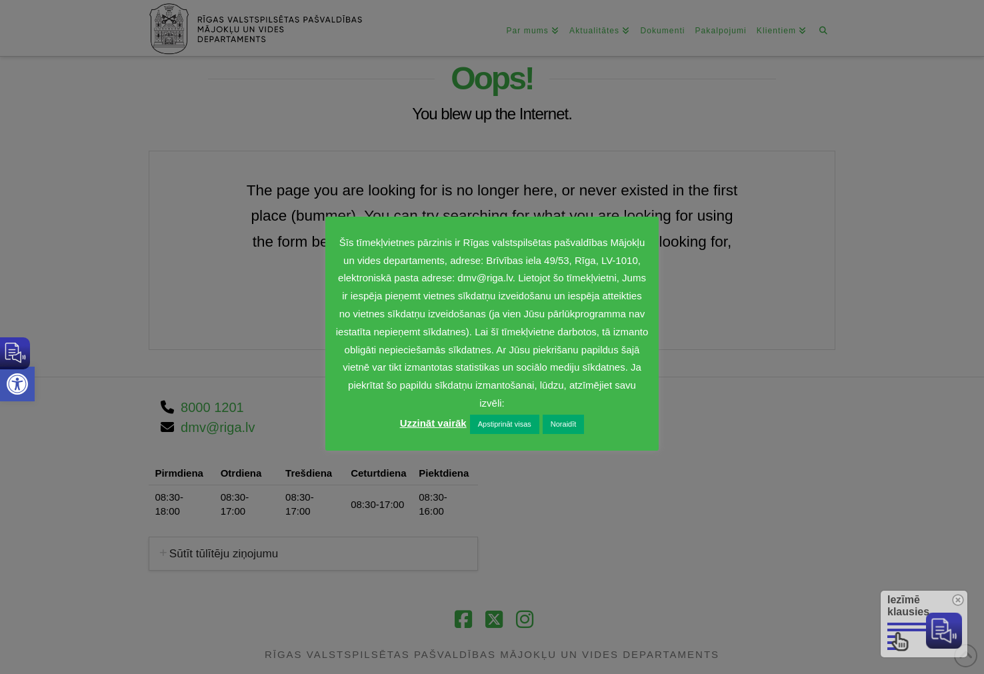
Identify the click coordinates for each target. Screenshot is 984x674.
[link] (17, 384)
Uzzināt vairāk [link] (433, 423)
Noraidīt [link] (564, 424)
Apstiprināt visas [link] (504, 424)
